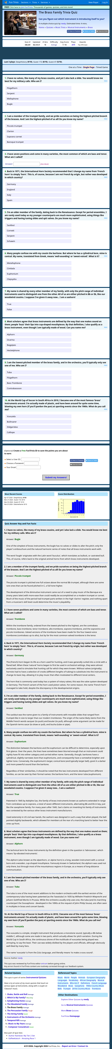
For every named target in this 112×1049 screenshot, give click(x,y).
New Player (93, 2)
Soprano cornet (14, 136)
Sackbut (11, 225)
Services (44, 2)
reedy (63, 23)
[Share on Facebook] (74, 31)
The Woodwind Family (17, 1004)
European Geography (96, 977)
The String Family (15, 1014)
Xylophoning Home (16, 1001)
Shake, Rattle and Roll (17, 994)
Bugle (10, 104)
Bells (60, 988)
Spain (9, 200)
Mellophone (12, 98)
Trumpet (67, 988)
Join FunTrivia (27, 7)
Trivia (34, 2)
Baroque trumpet (15, 142)
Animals (81, 977)
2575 (73, 45)
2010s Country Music (81, 988)
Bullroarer (12, 421)
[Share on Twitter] (88, 31)
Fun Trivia (11, 2)
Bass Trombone (14, 383)
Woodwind (62, 986)
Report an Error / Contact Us (75, 1046)
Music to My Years (16, 1023)
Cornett (10, 230)
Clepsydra (11, 279)
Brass (70, 986)
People (74, 977)
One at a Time (75, 67)
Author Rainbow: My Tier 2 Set (22, 1035)
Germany (11, 184)
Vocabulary (73, 980)
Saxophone (79, 986)
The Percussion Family (17, 1010)
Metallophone (13, 263)
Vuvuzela (11, 416)
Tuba (9, 372)
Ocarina (11, 339)
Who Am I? (74, 983)
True (9, 304)
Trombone (96, 988)
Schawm (11, 241)
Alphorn (11, 334)
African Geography (88, 980)
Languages (62, 980)
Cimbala (11, 268)
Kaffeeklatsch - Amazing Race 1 (22, 1038)
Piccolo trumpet (14, 125)
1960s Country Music (95, 986)
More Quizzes (70, 1010)
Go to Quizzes (77, 1005)
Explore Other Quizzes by (75, 999)
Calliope (11, 432)
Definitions (85, 983)
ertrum (44, 963)
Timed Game (102, 67)
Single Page (88, 67)
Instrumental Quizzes (36, 977)
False (9, 309)
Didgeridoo (12, 427)
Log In (105, 2)
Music (60, 977)
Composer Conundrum (18, 1027)
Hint (105, 81)
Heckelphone (13, 350)
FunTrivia (70, 1016)
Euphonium (12, 273)
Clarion (10, 131)
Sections (25, 2)
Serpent (11, 93)
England (11, 189)
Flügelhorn (12, 88)
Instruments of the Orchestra (20, 1017)
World (66, 977)
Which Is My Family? (16, 997)
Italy (9, 194)
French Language (99, 983)
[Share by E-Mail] (102, 31)
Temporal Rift (13, 1020)
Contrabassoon (14, 388)
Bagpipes (11, 345)
